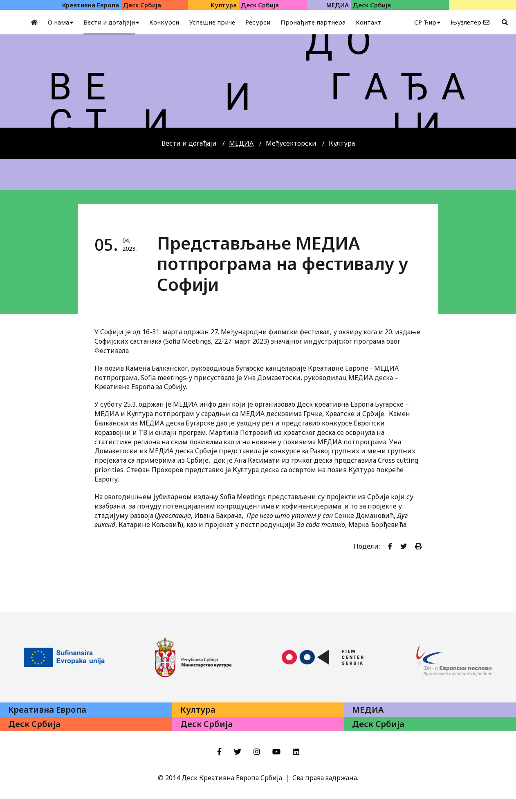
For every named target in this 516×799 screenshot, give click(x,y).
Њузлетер (466, 22)
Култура (342, 143)
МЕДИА (241, 143)
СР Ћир (425, 22)
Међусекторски (291, 143)
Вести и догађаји (189, 143)
